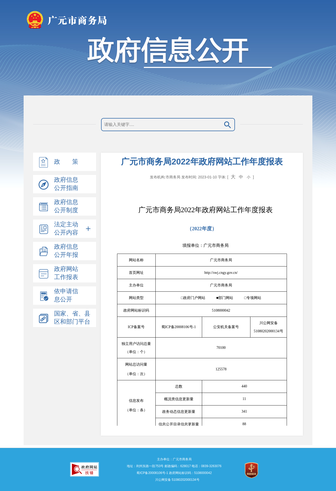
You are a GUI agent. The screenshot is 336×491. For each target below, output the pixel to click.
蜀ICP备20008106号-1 (152, 473)
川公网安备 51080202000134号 (176, 480)
